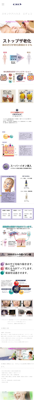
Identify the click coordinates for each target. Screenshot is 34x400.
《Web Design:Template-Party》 (17, 398)
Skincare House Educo (15, 396)
